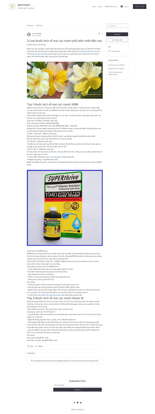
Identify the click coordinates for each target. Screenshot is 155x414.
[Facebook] (74, 402)
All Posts (30, 25)
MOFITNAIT (24, 5)
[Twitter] (77, 402)
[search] (117, 26)
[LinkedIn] (81, 402)
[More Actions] (101, 33)
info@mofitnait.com (111, 6)
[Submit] (77, 390)
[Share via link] (39, 346)
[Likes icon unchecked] (28, 346)
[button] (139, 6)
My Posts (39, 25)
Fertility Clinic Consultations (116, 65)
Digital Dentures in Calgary (116, 68)
